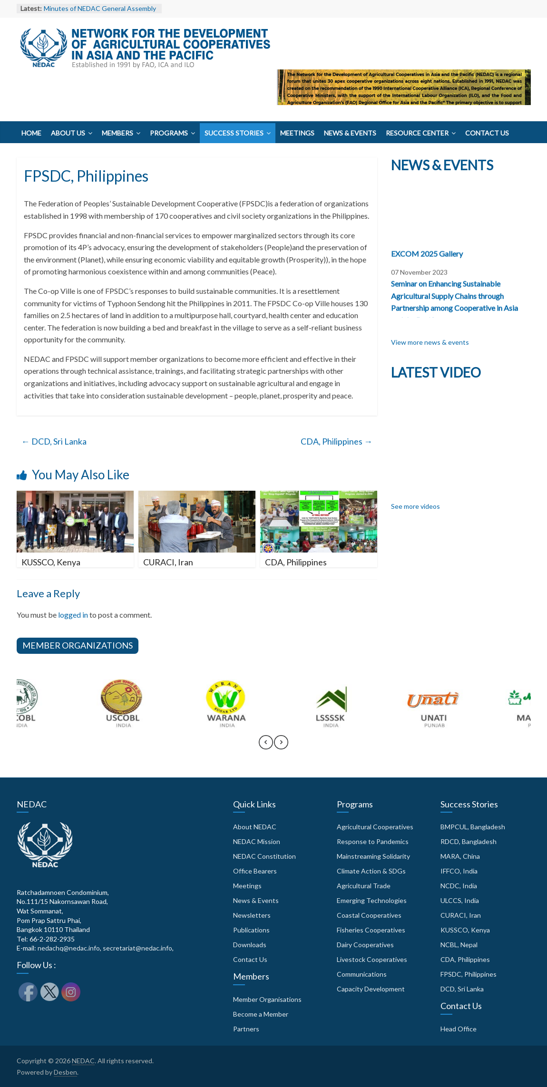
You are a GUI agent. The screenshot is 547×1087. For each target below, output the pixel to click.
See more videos (415, 506)
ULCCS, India (459, 900)
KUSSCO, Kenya (50, 562)
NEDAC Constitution (264, 856)
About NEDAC (254, 827)
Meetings (297, 133)
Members (117, 133)
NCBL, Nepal (459, 945)
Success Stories (234, 133)
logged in (73, 614)
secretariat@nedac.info (137, 948)
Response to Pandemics (373, 841)
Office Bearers (255, 871)
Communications (362, 974)
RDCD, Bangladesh (468, 841)
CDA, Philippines (336, 441)
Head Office (458, 1029)
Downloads (249, 945)
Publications (251, 930)
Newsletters (252, 915)
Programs (169, 133)
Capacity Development (371, 989)
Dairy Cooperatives (365, 945)
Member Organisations (267, 999)
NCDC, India (458, 886)
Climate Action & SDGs (371, 871)
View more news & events (430, 342)
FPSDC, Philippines (468, 974)
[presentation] (266, 746)
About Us (68, 133)
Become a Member (260, 1014)
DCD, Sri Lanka (54, 441)
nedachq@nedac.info (69, 948)
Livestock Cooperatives (372, 959)
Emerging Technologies (372, 900)
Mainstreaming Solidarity (373, 856)
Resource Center (417, 133)
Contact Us (487, 133)
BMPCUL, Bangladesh (472, 827)
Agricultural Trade (364, 886)
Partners (246, 1029)
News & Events (350, 133)
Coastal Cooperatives (369, 915)
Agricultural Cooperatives (375, 827)
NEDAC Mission (256, 841)
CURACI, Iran (168, 562)
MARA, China (460, 856)
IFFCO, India (459, 871)
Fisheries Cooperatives (371, 930)
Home (31, 133)
